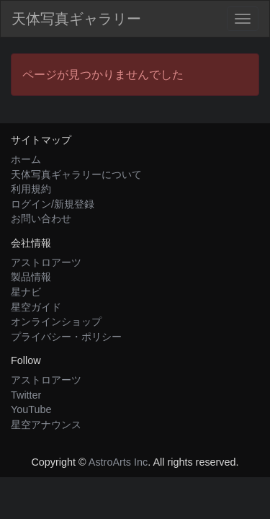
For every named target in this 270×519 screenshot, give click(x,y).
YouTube (31, 409)
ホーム (26, 159)
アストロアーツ (46, 262)
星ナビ (26, 292)
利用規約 (31, 189)
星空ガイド (36, 307)
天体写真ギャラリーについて (76, 174)
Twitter (26, 395)
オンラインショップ (56, 321)
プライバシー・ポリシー (66, 336)
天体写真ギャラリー (76, 19)
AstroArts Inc (118, 462)
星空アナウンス (46, 424)
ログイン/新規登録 (52, 204)
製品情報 (31, 277)
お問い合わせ (41, 218)
